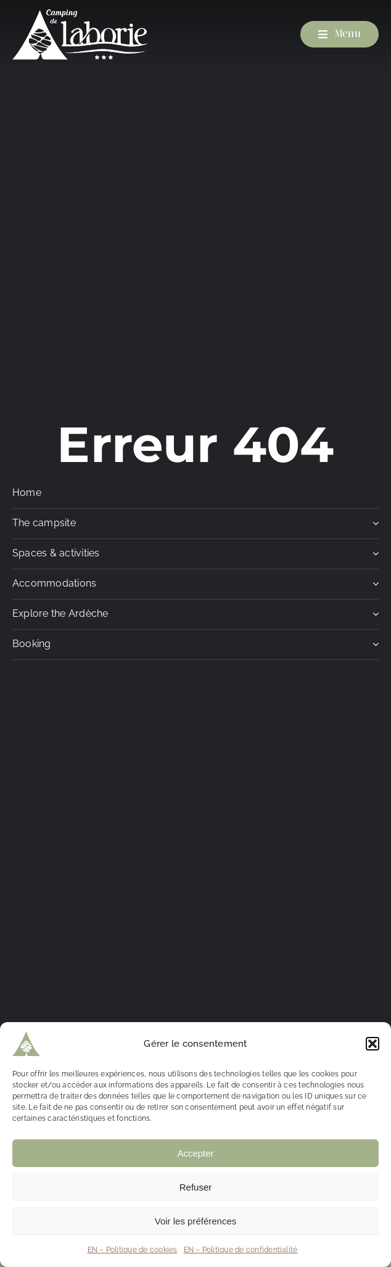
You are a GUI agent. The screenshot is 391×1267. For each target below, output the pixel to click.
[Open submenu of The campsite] (373, 526)
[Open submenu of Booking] (373, 647)
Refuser (195, 1187)
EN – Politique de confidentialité (241, 1249)
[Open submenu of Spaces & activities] (373, 556)
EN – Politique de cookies (133, 1249)
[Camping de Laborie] (80, 14)
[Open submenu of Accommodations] (373, 587)
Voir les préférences (196, 1221)
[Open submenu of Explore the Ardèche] (373, 617)
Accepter (195, 1153)
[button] (372, 1044)
